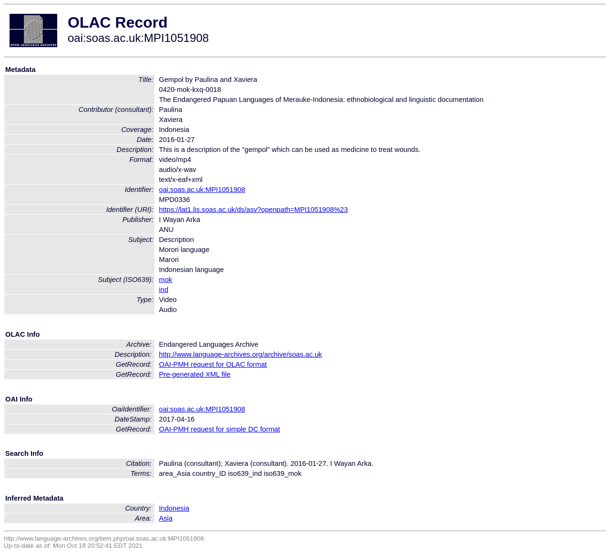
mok (165, 279)
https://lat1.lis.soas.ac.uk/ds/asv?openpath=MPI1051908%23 (253, 209)
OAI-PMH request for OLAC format (212, 364)
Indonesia (174, 508)
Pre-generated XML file (194, 374)
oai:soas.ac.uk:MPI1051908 (202, 189)
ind (163, 289)
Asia (166, 518)
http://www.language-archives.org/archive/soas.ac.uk (240, 354)
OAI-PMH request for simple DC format (219, 429)
